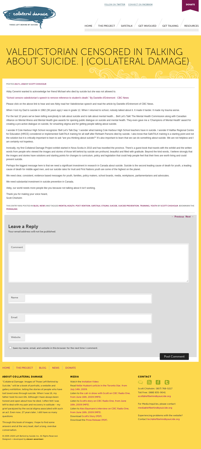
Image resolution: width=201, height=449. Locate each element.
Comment (17, 247)
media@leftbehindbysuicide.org (155, 407)
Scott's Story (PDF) (92, 416)
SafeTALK (126, 25)
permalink (11, 209)
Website (15, 337)
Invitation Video (90, 381)
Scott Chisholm (37, 84)
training (145, 206)
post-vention (83, 206)
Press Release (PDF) (96, 420)
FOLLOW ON (114, 4)
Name (14, 297)
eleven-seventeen (34, 439)
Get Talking (170, 25)
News (43, 206)
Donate (70, 367)
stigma (105, 206)
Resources (191, 25)
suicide (113, 206)
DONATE (190, 4)
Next (189, 216)
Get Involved (147, 25)
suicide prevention (128, 206)
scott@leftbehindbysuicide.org (154, 396)
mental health (67, 206)
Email (14, 317)
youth (154, 206)
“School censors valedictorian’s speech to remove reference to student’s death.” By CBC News (67, 97)
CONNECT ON (140, 4)
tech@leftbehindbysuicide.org (163, 419)
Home (88, 25)
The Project (106, 25)
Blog (36, 206)
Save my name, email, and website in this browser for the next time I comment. (55, 348)
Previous (178, 216)
